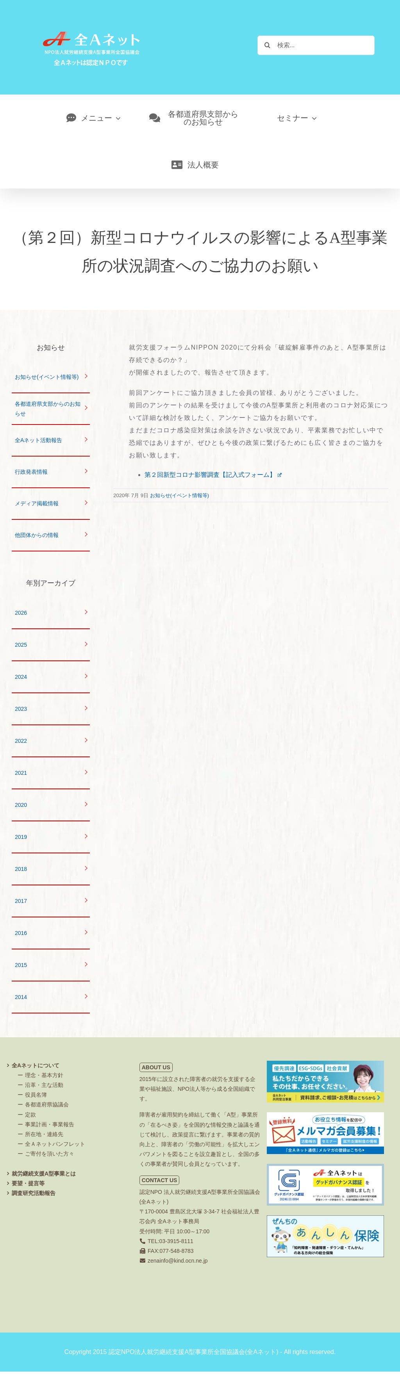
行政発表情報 (31, 472)
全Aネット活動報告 (38, 440)
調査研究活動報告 (33, 1193)
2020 (21, 805)
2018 (21, 869)
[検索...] (316, 45)
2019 (21, 837)
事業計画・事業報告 (49, 1124)
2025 (21, 645)
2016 (21, 933)
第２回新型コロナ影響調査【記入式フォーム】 (213, 474)
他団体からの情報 (37, 535)
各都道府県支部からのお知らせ (47, 409)
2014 (21, 997)
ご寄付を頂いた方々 (49, 1154)
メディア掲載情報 (37, 503)
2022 (21, 741)
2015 (21, 965)
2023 (21, 709)
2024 (21, 677)
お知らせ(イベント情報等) (179, 495)
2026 (21, 613)
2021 (21, 773)
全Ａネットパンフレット (55, 1144)
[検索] (267, 45)
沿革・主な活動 (44, 1085)
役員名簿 (36, 1095)
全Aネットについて (35, 1065)
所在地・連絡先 (44, 1134)
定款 (30, 1114)
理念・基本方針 (44, 1075)
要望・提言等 (28, 1183)
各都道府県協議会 (47, 1104)
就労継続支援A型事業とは (44, 1173)
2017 (21, 901)
